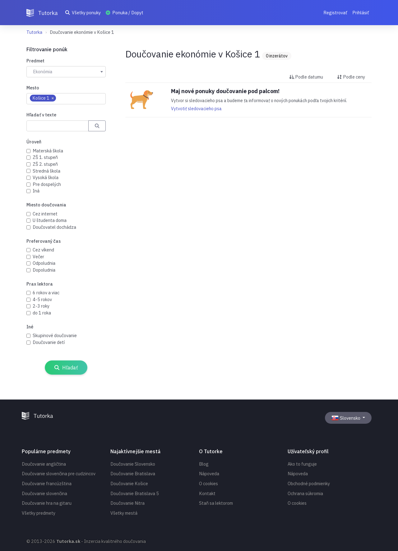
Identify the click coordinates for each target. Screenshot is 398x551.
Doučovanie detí (49, 342)
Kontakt (207, 493)
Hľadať (66, 367)
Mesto (32, 88)
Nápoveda (209, 473)
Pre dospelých (47, 184)
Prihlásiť (360, 13)
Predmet (35, 61)
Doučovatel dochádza (54, 227)
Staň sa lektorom (216, 503)
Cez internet (45, 214)
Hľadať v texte (41, 115)
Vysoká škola (45, 177)
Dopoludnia (44, 270)
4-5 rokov (42, 299)
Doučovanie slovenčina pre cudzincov (58, 473)
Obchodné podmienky (309, 483)
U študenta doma (50, 220)
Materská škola (48, 151)
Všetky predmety (38, 513)
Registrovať (335, 13)
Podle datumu (306, 77)
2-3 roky (41, 306)
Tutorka (34, 32)
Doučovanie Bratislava (132, 473)
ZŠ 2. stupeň (45, 164)
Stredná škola (46, 171)
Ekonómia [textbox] (42, 72)
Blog (204, 464)
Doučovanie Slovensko (132, 464)
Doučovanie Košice (129, 483)
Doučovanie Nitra (127, 503)
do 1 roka (42, 313)
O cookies (208, 483)
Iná (36, 191)
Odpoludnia (44, 263)
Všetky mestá (123, 513)
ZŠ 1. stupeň (45, 157)
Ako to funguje (302, 464)
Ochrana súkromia (305, 493)
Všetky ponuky (83, 13)
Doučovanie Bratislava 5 (134, 493)
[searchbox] (60, 98)
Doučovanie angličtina (44, 464)
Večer (38, 257)
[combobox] (66, 71)
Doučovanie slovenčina (44, 493)
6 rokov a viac (46, 293)
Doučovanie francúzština (47, 483)
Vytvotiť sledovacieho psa (196, 108)
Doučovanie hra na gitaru (47, 503)
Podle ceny (351, 77)
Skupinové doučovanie (55, 335)
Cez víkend (43, 250)
